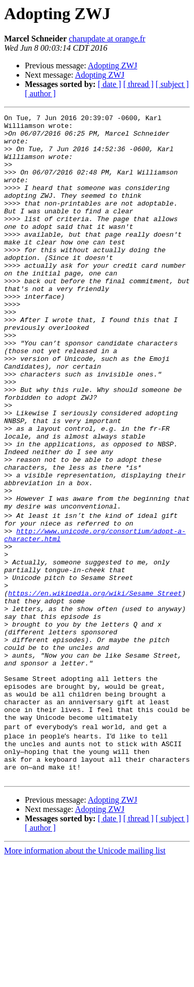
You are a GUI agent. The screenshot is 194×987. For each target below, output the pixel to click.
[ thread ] (138, 84)
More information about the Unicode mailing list (85, 978)
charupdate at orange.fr (107, 38)
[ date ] (109, 84)
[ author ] (40, 93)
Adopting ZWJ (113, 65)
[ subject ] (172, 84)
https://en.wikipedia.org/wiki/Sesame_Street (95, 687)
